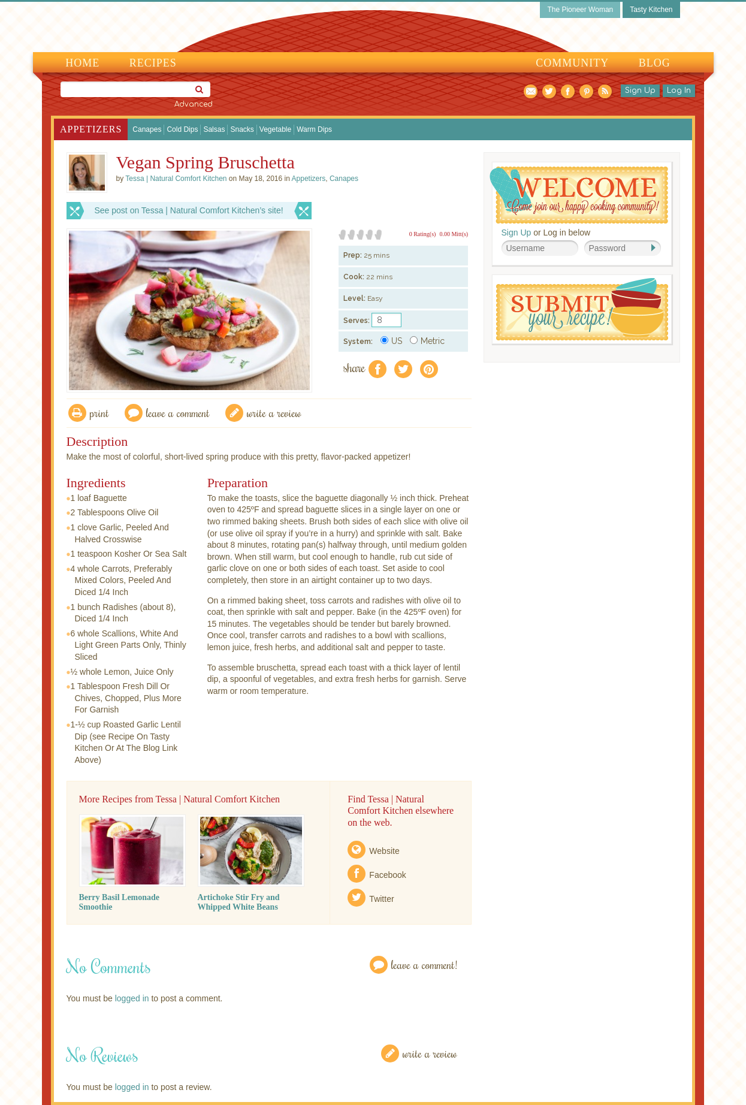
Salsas (214, 129)
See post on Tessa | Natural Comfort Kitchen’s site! (189, 210)
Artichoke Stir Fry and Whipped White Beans (239, 902)
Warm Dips (314, 129)
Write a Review (430, 1053)
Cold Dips (182, 129)
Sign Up (640, 90)
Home (82, 63)
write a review (274, 412)
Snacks (241, 129)
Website (384, 851)
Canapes (146, 129)
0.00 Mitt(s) (453, 234)
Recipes (153, 63)
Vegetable (275, 129)
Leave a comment (178, 412)
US (391, 341)
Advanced (193, 104)
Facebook (387, 875)
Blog (655, 63)
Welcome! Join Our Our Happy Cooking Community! (579, 195)
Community (572, 63)
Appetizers (91, 129)
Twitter (381, 899)
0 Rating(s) (422, 234)
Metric (427, 341)
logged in (132, 998)
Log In (679, 90)
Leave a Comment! (424, 964)
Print (99, 412)
